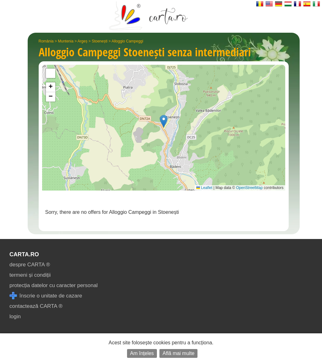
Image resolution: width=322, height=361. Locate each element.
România (46, 41)
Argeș (82, 41)
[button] (164, 121)
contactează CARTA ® (36, 306)
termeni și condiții (30, 275)
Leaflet (204, 188)
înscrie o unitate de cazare (45, 296)
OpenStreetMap (249, 188)
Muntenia (65, 41)
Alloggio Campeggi (127, 41)
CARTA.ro (24, 254)
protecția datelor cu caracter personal (53, 285)
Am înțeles (142, 353)
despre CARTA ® (29, 265)
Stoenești (100, 41)
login (15, 316)
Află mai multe (178, 353)
